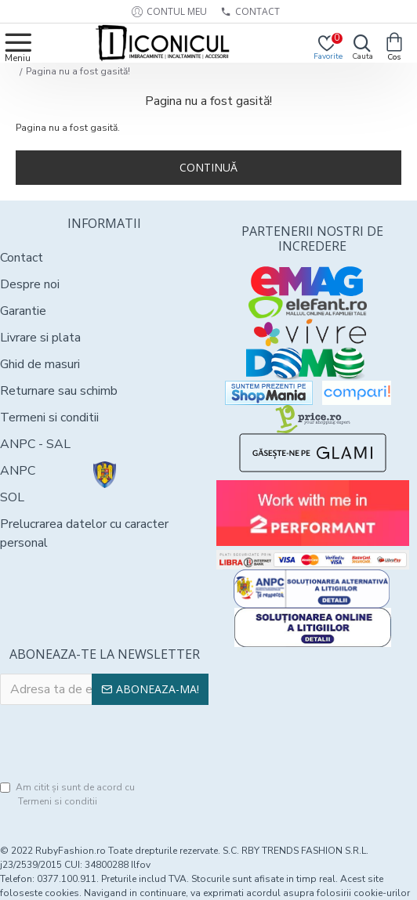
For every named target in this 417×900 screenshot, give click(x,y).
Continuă (208, 167)
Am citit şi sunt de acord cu (67, 794)
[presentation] (119, 743)
